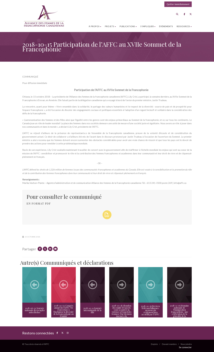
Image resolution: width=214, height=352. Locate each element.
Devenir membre (169, 344)
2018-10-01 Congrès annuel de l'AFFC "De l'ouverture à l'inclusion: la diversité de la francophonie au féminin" (64, 310)
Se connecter (185, 347)
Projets (110, 26)
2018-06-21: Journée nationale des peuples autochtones (35, 310)
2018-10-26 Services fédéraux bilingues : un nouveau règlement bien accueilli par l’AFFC (150, 310)
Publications (128, 26)
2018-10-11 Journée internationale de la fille (92, 310)
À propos (95, 26)
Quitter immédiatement (178, 4)
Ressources (184, 26)
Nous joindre (186, 344)
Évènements (166, 26)
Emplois (154, 344)
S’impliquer (147, 26)
